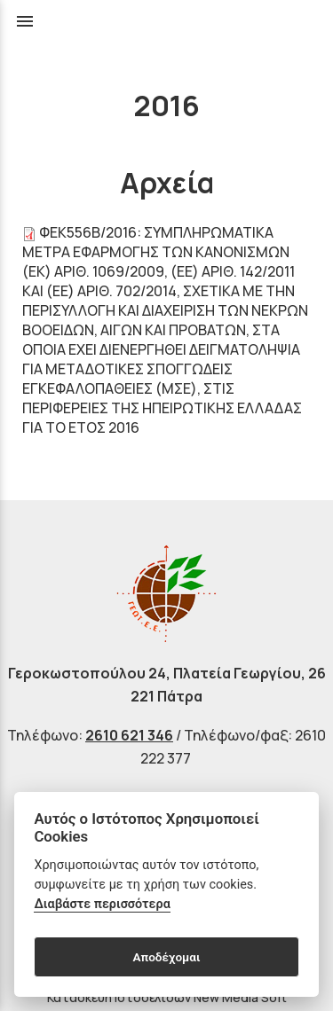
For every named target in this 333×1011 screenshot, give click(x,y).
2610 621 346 (129, 735)
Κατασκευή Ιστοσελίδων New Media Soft (167, 997)
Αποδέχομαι (166, 957)
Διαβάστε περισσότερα (102, 904)
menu (25, 21)
